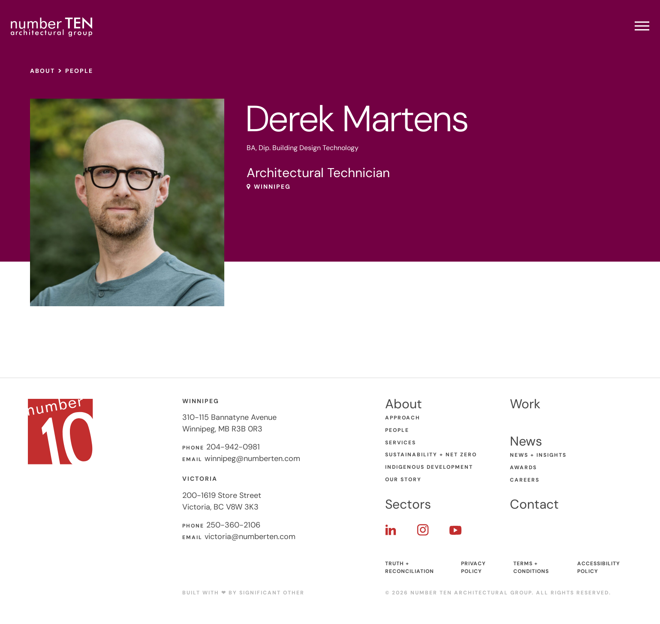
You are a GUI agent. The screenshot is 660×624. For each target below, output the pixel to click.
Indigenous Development (429, 467)
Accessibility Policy (598, 567)
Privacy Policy (473, 567)
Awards (523, 467)
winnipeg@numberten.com (252, 458)
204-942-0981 (233, 447)
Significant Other (271, 592)
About (42, 71)
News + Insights (538, 455)
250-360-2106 (233, 525)
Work (525, 403)
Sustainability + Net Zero (431, 454)
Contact (534, 504)
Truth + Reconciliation (409, 567)
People (79, 71)
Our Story (403, 479)
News (526, 441)
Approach (402, 417)
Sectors (408, 504)
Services (400, 442)
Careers (524, 479)
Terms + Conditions (531, 567)
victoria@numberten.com (250, 536)
